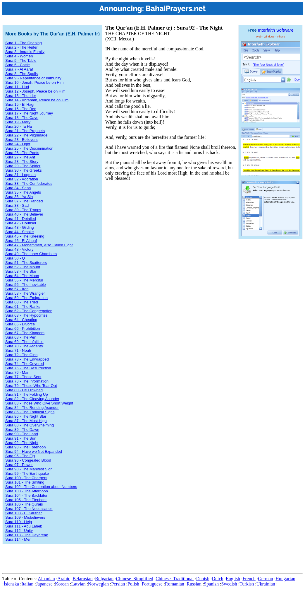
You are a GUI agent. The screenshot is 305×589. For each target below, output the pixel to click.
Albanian (46, 578)
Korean (62, 583)
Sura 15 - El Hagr (20, 104)
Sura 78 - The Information (27, 381)
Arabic (63, 578)
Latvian (78, 583)
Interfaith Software (276, 30)
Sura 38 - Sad (17, 205)
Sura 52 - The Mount (22, 267)
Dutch (217, 578)
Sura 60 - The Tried (21, 302)
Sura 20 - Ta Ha (18, 126)
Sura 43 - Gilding (19, 227)
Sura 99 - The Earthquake (27, 473)
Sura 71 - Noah (18, 350)
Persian (118, 583)
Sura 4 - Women (19, 56)
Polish (133, 583)
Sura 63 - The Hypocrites (26, 315)
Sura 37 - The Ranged (24, 201)
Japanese (44, 583)
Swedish (229, 583)
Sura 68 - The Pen (20, 337)
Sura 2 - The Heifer (21, 47)
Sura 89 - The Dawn (22, 429)
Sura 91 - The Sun (20, 438)
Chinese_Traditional (175, 578)
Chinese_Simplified (134, 578)
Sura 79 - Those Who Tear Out (31, 385)
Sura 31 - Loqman (20, 175)
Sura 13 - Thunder (20, 95)
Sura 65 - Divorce (20, 324)
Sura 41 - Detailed (20, 218)
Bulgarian (104, 578)
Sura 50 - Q (15, 258)
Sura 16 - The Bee (20, 109)
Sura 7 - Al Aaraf (19, 69)
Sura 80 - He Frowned (24, 390)
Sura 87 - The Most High (25, 421)
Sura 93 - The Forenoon (25, 447)
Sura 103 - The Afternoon (26, 491)
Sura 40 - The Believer (24, 214)
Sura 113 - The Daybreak (26, 535)
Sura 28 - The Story (21, 161)
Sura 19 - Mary (17, 122)
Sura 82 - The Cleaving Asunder (32, 399)
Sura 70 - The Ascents (24, 346)
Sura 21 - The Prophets (25, 131)
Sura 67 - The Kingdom (24, 333)
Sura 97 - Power (19, 464)
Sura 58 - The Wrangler (25, 293)
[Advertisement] (108, 557)
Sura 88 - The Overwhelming (29, 425)
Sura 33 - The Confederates (28, 183)
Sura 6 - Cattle (17, 65)
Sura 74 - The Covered (24, 363)
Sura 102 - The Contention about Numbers (41, 486)
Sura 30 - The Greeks (23, 170)
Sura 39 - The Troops (23, 210)
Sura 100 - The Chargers (26, 478)
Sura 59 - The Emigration (26, 298)
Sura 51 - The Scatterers (26, 262)
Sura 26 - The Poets (22, 153)
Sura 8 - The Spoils (21, 73)
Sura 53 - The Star (21, 271)
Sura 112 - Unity (19, 530)
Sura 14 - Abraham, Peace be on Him (36, 100)
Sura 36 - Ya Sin (19, 196)
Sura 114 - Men (18, 539)
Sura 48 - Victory (19, 249)
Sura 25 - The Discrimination (29, 148)
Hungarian (285, 578)
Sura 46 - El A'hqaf (21, 240)
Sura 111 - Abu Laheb (23, 526)
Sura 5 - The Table (20, 60)
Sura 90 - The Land (21, 434)
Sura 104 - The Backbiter (26, 495)
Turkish (246, 583)
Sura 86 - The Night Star (25, 416)
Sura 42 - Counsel (20, 223)
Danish (202, 578)
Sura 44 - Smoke (19, 232)
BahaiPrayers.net (176, 8)
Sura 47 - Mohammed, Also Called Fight (39, 245)
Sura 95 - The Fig (20, 456)
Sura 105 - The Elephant (25, 500)
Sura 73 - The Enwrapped (27, 359)
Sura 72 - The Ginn (21, 355)
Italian (27, 583)
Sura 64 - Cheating (21, 319)
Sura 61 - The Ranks (22, 306)
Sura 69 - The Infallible (24, 341)
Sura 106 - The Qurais (24, 504)
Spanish (211, 583)
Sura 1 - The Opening (23, 43)
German (265, 578)
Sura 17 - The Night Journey (29, 113)
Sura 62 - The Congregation (28, 311)
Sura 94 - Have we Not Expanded (33, 451)
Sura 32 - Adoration (21, 179)
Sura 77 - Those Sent (23, 377)
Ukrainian (265, 583)
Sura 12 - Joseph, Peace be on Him (35, 91)
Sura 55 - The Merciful (24, 280)
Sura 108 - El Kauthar (23, 513)
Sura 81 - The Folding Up (26, 394)
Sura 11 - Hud (17, 87)
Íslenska (11, 583)
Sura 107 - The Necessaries (29, 508)
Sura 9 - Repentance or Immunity (33, 78)
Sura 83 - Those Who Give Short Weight (39, 403)
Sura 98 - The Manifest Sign (29, 469)
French (248, 578)
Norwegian (98, 583)
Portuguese (152, 583)
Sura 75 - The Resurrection (28, 368)
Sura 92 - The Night (21, 443)
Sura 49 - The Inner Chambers (31, 254)
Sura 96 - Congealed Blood (28, 460)
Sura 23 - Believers (21, 139)
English (233, 578)
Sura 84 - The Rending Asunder (32, 407)
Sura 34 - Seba (18, 188)
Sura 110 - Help (18, 522)
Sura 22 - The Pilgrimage (26, 135)
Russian (194, 583)
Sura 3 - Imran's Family (24, 51)
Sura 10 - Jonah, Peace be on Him (34, 82)
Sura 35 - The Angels (23, 192)
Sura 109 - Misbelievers (25, 517)
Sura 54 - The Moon (22, 276)
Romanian (174, 583)
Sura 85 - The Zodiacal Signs (29, 412)
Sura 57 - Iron (17, 289)
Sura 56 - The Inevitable (25, 284)
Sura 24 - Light (17, 144)
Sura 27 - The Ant (20, 157)
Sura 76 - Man (17, 372)
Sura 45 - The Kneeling (24, 236)
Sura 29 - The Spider (22, 166)
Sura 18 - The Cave (21, 117)
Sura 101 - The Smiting (24, 482)
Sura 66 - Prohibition (22, 328)
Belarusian (82, 578)
